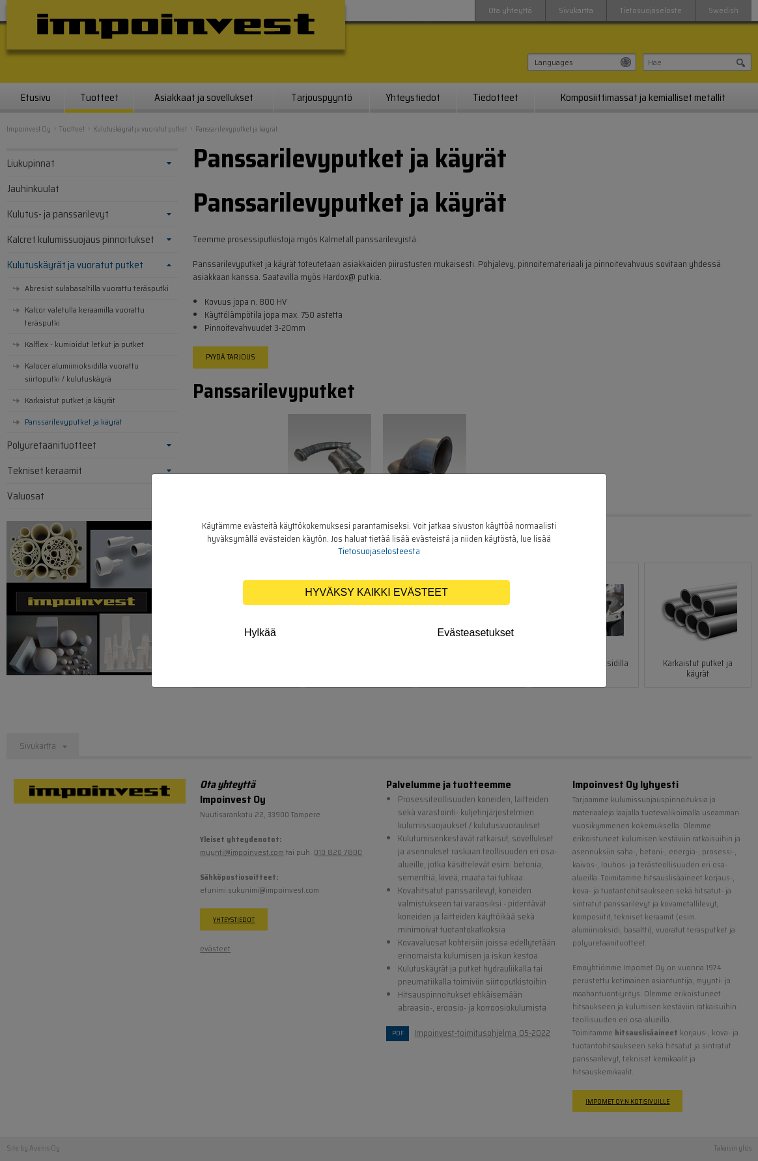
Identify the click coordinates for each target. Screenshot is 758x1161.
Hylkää (260, 632)
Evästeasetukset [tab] (476, 632)
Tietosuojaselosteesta (379, 551)
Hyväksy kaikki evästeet (376, 592)
